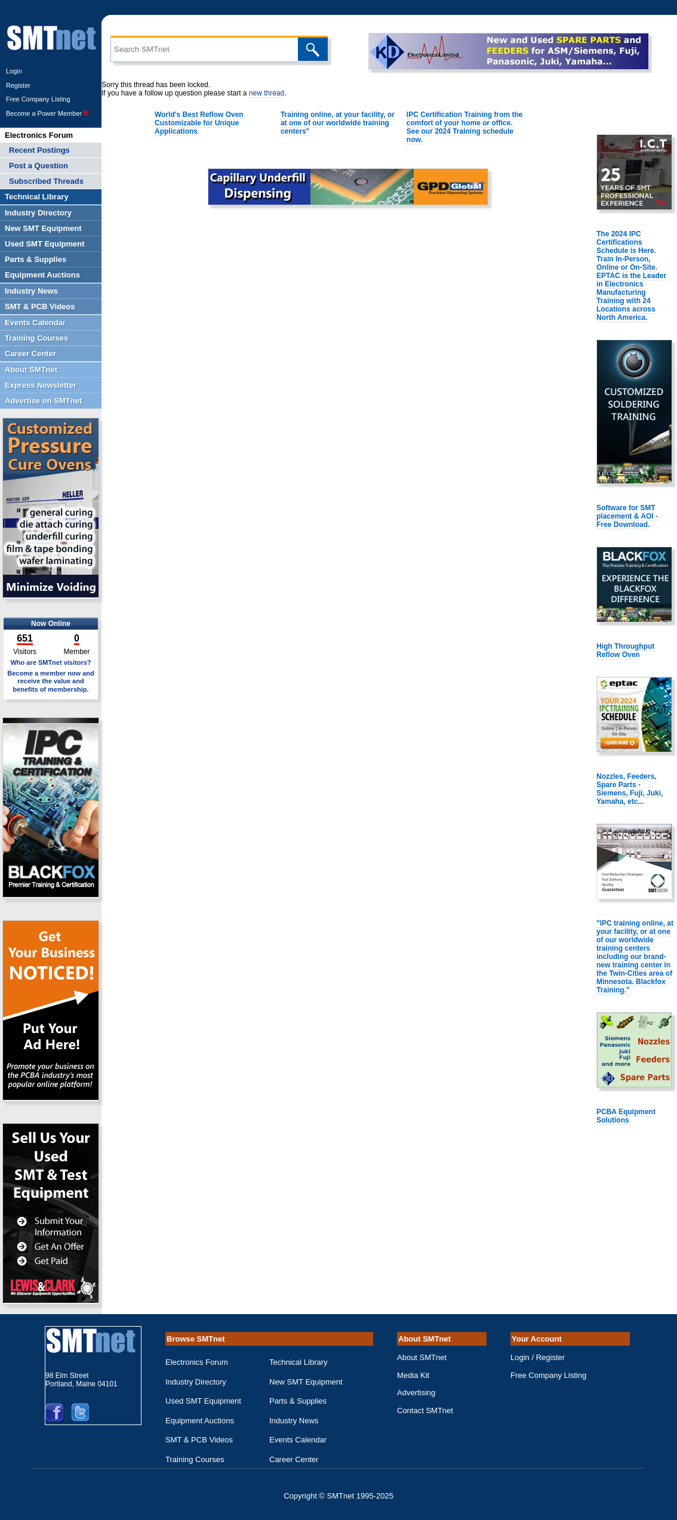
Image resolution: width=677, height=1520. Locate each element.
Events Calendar (298, 1439)
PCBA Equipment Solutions (626, 1116)
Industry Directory (195, 1381)
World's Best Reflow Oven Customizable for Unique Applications (199, 122)
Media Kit (413, 1375)
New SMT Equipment (306, 1381)
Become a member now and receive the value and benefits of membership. (50, 681)
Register (18, 85)
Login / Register (537, 1357)
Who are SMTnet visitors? (50, 662)
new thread (266, 93)
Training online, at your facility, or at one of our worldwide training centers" (338, 122)
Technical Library (298, 1362)
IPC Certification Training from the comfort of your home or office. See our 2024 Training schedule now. (465, 127)
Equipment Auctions (199, 1420)
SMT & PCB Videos (199, 1439)
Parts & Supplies (298, 1400)
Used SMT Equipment (203, 1400)
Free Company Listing (38, 99)
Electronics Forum (196, 1362)
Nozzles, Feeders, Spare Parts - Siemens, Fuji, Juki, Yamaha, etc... (629, 789)
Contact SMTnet (425, 1410)
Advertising (416, 1392)
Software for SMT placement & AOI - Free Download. (627, 516)
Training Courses (194, 1459)
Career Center (293, 1459)
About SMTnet (422, 1357)
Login (14, 71)
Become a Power (48, 113)
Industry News (293, 1420)
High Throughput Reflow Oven (625, 650)
